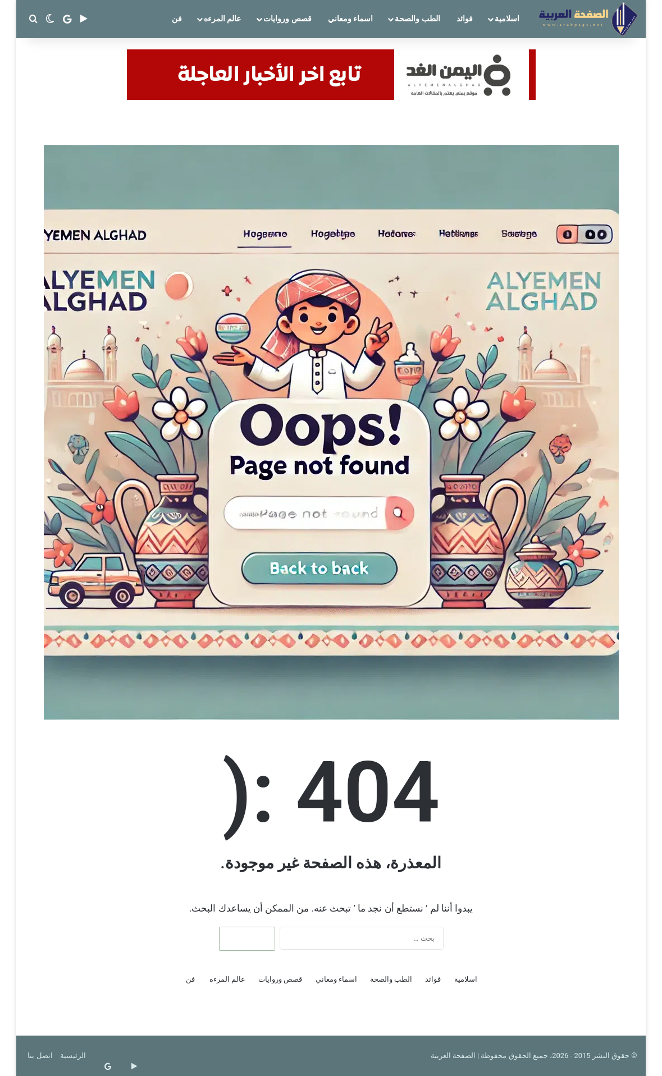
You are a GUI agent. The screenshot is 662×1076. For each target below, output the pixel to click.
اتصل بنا (40, 1055)
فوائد (464, 18)
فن (177, 18)
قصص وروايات (287, 18)
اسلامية (507, 18)
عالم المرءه (222, 18)
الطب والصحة (417, 18)
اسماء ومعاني (350, 18)
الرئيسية (73, 1055)
